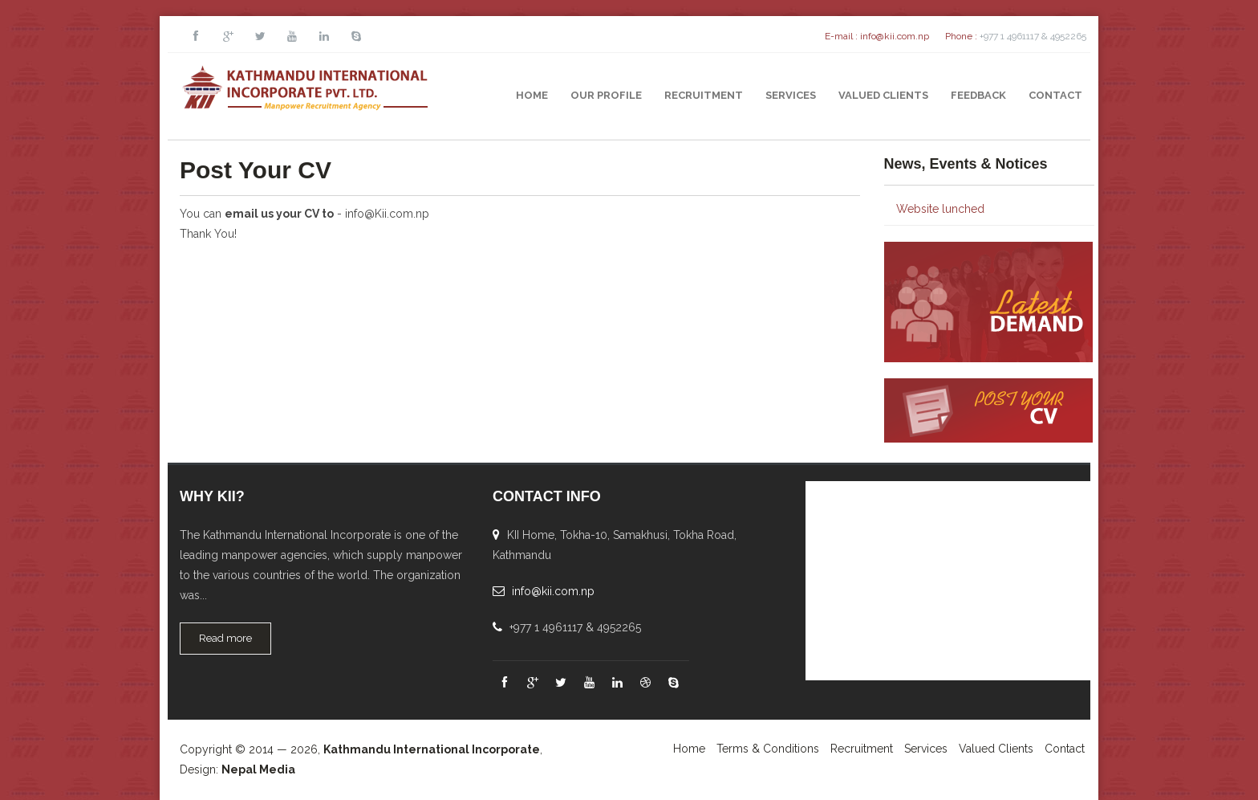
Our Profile (606, 95)
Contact (1055, 95)
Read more (225, 638)
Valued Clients (883, 95)
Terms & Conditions (767, 748)
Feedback (978, 95)
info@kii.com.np (894, 36)
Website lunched (940, 208)
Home (532, 95)
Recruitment (703, 95)
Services (790, 95)
